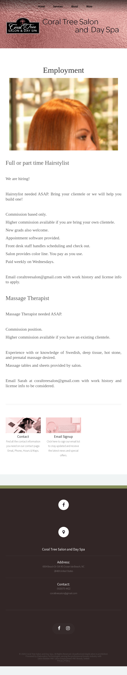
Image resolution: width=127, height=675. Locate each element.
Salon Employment (63, 658)
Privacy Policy (63, 660)
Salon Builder (44, 658)
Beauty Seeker (83, 658)
